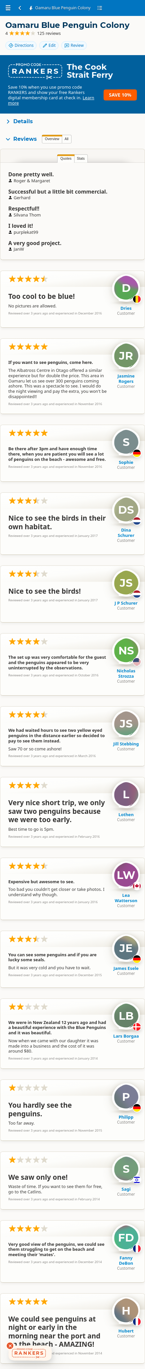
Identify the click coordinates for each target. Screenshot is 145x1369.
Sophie (126, 462)
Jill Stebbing (126, 744)
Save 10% (120, 95)
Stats (81, 158)
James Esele (126, 968)
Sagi (125, 1189)
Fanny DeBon (126, 1260)
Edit (49, 45)
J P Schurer (125, 603)
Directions (21, 45)
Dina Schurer (126, 532)
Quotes (66, 158)
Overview (52, 139)
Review (73, 45)
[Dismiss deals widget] (10, 1345)
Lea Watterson (126, 897)
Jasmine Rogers (125, 378)
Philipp (126, 1117)
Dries (126, 308)
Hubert (126, 1331)
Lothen (126, 814)
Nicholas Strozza (126, 673)
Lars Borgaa (126, 1036)
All (67, 139)
